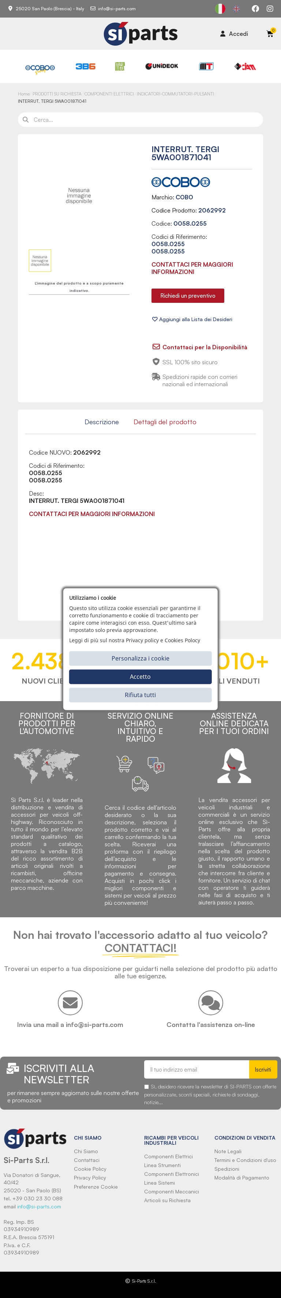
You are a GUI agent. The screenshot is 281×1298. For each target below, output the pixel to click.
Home (24, 94)
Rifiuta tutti (140, 695)
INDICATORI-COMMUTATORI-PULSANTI (175, 94)
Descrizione (102, 422)
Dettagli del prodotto (165, 422)
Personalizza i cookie (140, 658)
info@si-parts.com (39, 1206)
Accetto (140, 677)
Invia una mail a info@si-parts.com (70, 1024)
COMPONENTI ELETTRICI (109, 94)
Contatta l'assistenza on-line (210, 1024)
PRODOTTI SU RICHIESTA (57, 94)
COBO (184, 197)
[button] (187, 296)
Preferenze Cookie (96, 1187)
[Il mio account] (234, 33)
